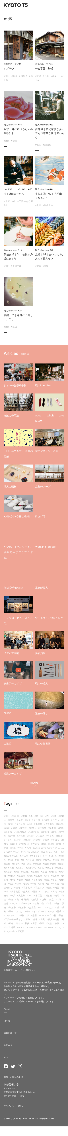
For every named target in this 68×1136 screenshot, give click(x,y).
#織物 (39, 859)
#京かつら (31, 867)
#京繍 (45, 266)
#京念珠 (53, 871)
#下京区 (8, 839)
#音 (27, 915)
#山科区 (18, 839)
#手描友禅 (48, 205)
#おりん (47, 859)
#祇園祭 (38, 824)
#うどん (49, 907)
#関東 (51, 843)
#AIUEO (24, 855)
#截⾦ (60, 863)
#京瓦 (41, 867)
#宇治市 (55, 839)
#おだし (19, 911)
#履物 (34, 891)
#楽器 (34, 915)
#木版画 (48, 895)
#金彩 (14, 140)
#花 (54, 915)
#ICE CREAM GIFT (50, 851)
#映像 (56, 923)
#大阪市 (35, 843)
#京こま (50, 867)
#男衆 (14, 828)
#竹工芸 (55, 883)
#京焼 (29, 875)
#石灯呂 (52, 855)
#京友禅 (38, 875)
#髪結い (11, 820)
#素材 (10, 923)
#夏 (36, 816)
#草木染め (37, 879)
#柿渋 (56, 859)
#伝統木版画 (20, 832)
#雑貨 (21, 915)
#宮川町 (15, 816)
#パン (41, 907)
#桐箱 (12, 879)
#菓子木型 (26, 863)
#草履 (33, 883)
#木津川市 (24, 843)
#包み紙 (59, 824)
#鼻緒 (54, 891)
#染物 (41, 883)
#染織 (26, 883)
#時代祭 (42, 828)
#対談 (49, 923)
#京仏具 (11, 875)
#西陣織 (47, 144)
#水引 (29, 895)
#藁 (17, 899)
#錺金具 (16, 863)
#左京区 (21, 836)
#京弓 (47, 875)
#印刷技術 (33, 832)
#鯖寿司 (52, 828)
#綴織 (49, 887)
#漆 (17, 859)
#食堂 (51, 899)
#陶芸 (56, 887)
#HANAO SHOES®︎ (30, 851)
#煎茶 (27, 820)
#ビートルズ (44, 915)
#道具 (42, 919)
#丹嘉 (29, 824)
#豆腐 (10, 911)
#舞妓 (51, 911)
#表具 (12, 895)
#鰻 (57, 907)
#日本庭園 (15, 891)
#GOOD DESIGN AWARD (29, 927)
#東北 (43, 843)
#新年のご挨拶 (22, 923)
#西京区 (27, 839)
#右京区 (31, 836)
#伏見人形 (20, 824)
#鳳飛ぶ (45, 832)
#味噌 (27, 911)
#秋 (42, 816)
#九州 (28, 847)
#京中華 (11, 836)
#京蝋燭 (21, 875)
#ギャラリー (25, 903)
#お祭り (32, 828)
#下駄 (54, 879)
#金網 (46, 863)
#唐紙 (53, 863)
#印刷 (6, 828)
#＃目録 (36, 820)
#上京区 (40, 836)
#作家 (35, 919)
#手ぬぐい (39, 887)
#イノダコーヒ (39, 911)
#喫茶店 (34, 899)
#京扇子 (8, 871)
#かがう (55, 820)
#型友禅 (37, 863)
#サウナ (14, 903)
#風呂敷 (21, 895)
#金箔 (27, 879)
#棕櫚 (18, 883)
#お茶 (14, 76)
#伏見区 (37, 839)
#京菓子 (20, 867)
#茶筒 (17, 887)
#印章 (10, 859)
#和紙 (10, 899)
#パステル (44, 891)
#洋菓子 (22, 907)
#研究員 (20, 931)
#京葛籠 (35, 871)
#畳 (47, 883)
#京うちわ (9, 867)
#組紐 (47, 879)
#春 (31, 816)
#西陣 (60, 828)
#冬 (47, 816)
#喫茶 (43, 899)
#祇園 (54, 816)
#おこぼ (30, 859)
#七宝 (10, 883)
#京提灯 (25, 871)
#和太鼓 (23, 828)
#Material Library (52, 927)
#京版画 (8, 832)
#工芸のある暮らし (13, 919)
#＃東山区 (49, 824)
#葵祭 (20, 820)
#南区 (46, 839)
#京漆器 (59, 867)
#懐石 (58, 899)
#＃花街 (46, 820)
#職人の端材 (53, 919)
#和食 (49, 903)
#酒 (42, 903)
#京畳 (17, 871)
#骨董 (58, 911)
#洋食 (56, 903)
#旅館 (60, 915)
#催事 (41, 923)
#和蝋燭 (24, 899)
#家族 (27, 919)
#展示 (34, 923)
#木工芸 (38, 895)
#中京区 (50, 836)
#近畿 (13, 847)
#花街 (10, 824)
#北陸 (58, 843)
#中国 (20, 847)
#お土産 (32, 907)
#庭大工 (26, 891)
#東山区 (59, 836)
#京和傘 (55, 875)
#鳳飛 (54, 832)
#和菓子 (23, 76)
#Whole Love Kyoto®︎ (43, 847)
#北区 (7, 76)
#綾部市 (14, 843)
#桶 (14, 201)
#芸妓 (24, 816)
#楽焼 (56, 895)
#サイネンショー (38, 855)
